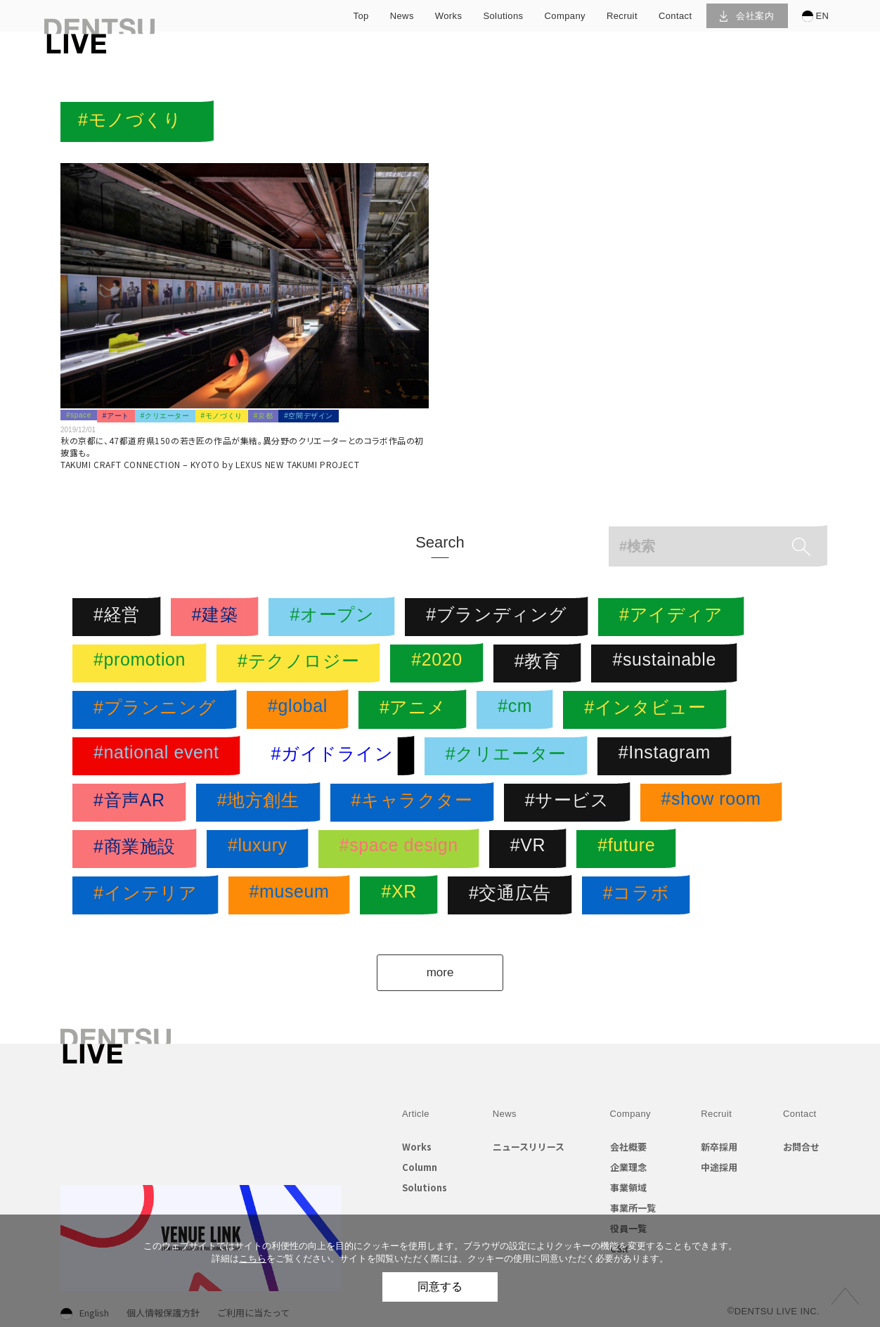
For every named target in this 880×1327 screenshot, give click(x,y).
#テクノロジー (302, 663)
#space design (402, 849)
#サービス (570, 803)
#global (301, 710)
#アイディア (674, 617)
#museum (293, 895)
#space (78, 415)
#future (629, 849)
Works (417, 1146)
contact (675, 16)
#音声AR (132, 803)
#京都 (263, 416)
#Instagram (668, 756)
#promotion (143, 663)
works (448, 16)
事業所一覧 (633, 1208)
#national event (159, 756)
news (402, 16)
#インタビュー (648, 710)
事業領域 (628, 1187)
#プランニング (158, 710)
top (361, 16)
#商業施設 (138, 849)
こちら (252, 1258)
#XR (402, 895)
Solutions (424, 1187)
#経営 (120, 617)
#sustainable (667, 663)
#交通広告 (513, 895)
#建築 (218, 617)
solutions (503, 16)
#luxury (261, 849)
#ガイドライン (336, 756)
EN (815, 16)
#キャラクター (415, 803)
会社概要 (628, 1146)
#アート (116, 416)
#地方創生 (261, 803)
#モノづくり (221, 416)
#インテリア (149, 895)
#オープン (335, 617)
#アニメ (416, 710)
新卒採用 (719, 1146)
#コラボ (639, 895)
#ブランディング (500, 617)
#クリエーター (165, 416)
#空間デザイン (308, 416)
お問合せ (801, 1146)
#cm (518, 710)
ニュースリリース (528, 1146)
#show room (714, 803)
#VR (531, 849)
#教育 (541, 663)
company (565, 16)
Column (419, 1167)
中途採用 (719, 1167)
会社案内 (747, 16)
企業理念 (628, 1167)
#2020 (440, 663)
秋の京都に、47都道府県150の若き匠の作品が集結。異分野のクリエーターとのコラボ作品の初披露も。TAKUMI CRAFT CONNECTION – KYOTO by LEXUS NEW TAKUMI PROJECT (242, 452)
